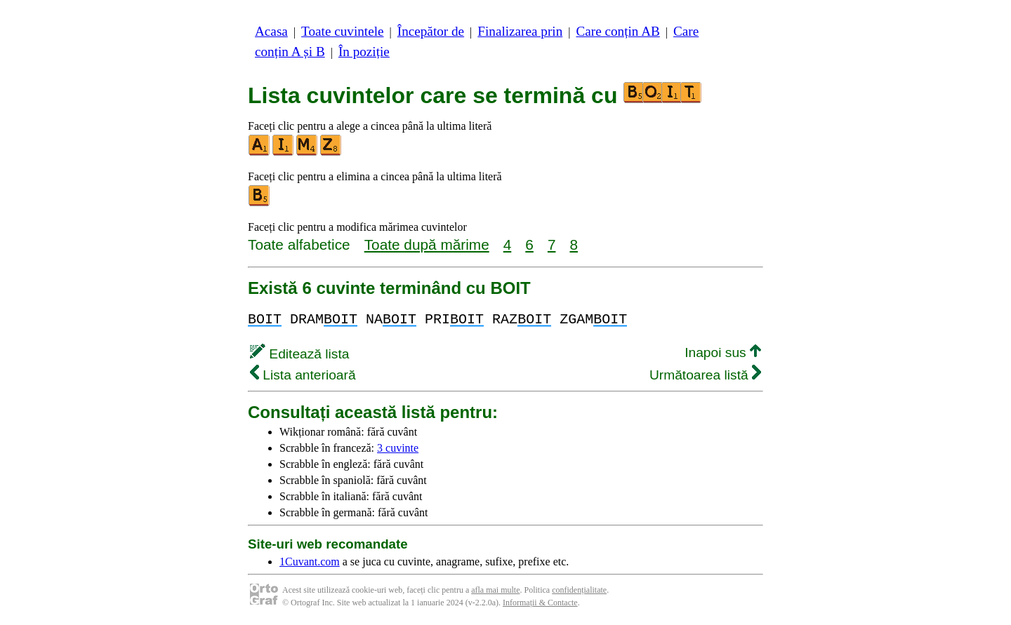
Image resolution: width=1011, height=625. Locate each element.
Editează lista (299, 354)
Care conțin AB (617, 31)
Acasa (271, 31)
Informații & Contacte (540, 602)
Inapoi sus (723, 352)
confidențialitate (579, 590)
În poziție (364, 51)
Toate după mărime (426, 244)
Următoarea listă (705, 375)
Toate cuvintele (342, 31)
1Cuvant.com (309, 561)
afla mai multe (495, 590)
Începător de (430, 31)
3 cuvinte (397, 448)
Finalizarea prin (519, 31)
